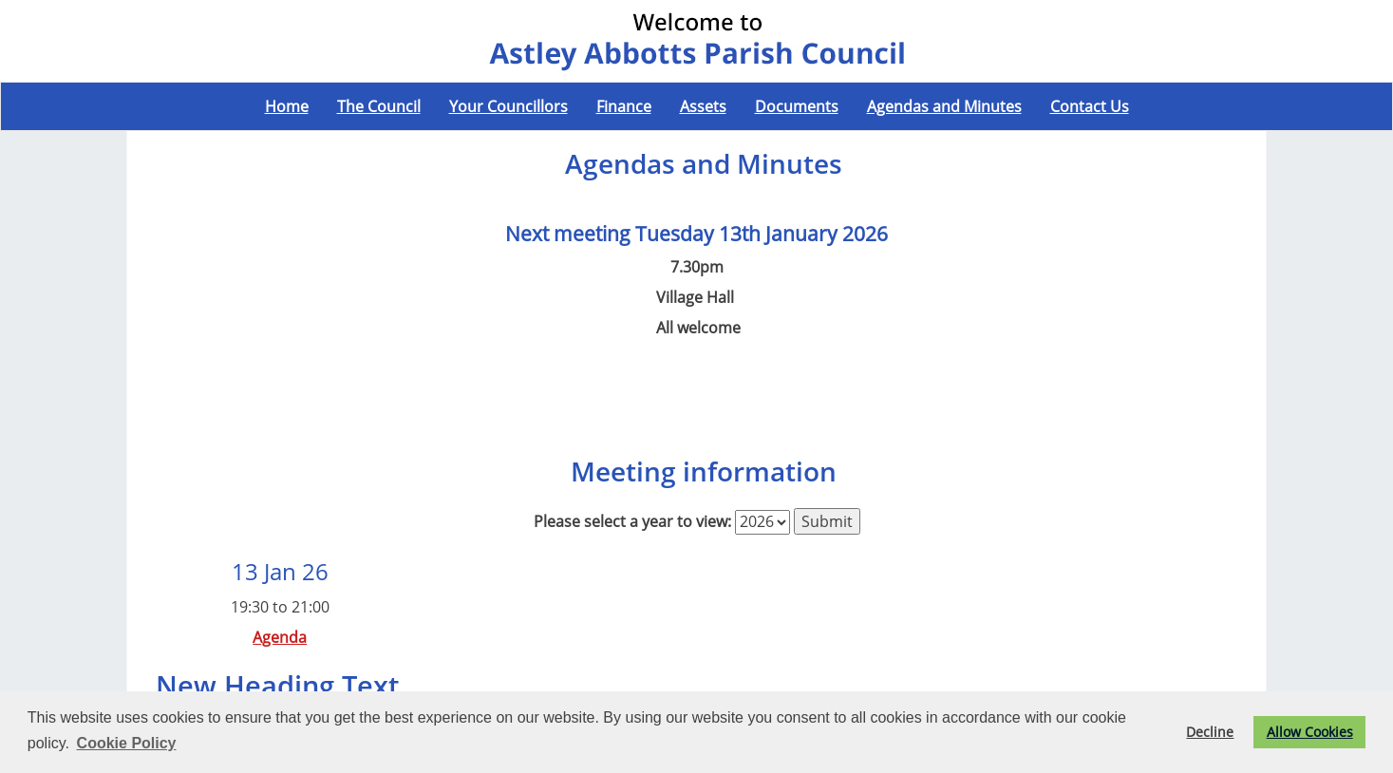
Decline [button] (1209, 732)
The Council (379, 106)
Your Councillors (508, 106)
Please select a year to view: (632, 521)
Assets (703, 106)
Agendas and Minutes (944, 106)
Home (287, 106)
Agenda (280, 637)
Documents (796, 106)
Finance (623, 106)
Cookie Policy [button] (127, 743)
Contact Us (1089, 106)
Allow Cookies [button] (1310, 732)
